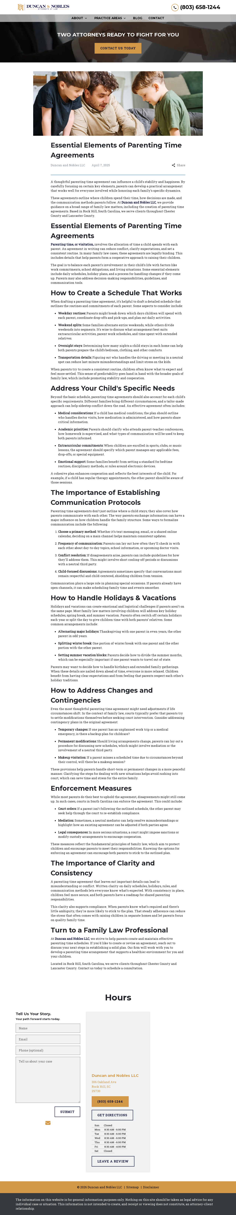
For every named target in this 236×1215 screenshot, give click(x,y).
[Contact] (156, 18)
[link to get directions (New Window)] (118, 1086)
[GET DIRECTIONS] (112, 1115)
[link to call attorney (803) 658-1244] (195, 7)
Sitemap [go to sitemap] (132, 1187)
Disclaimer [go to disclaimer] (151, 1187)
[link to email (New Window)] (48, 1123)
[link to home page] (43, 7)
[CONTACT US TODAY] (118, 48)
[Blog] (138, 18)
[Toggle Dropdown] (87, 18)
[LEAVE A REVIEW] (113, 1161)
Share (178, 165)
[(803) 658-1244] (110, 1101)
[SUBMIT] (67, 1112)
